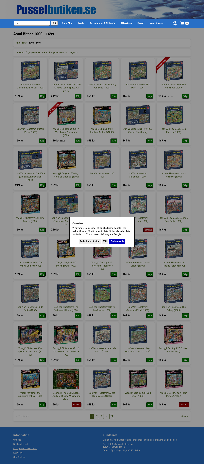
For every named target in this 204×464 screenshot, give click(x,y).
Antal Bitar (67, 23)
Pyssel (140, 23)
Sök (54, 23)
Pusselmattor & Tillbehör (102, 23)
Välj (105, 241)
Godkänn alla (117, 241)
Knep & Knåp (156, 23)
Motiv (81, 23)
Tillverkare (126, 23)
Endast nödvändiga (89, 241)
